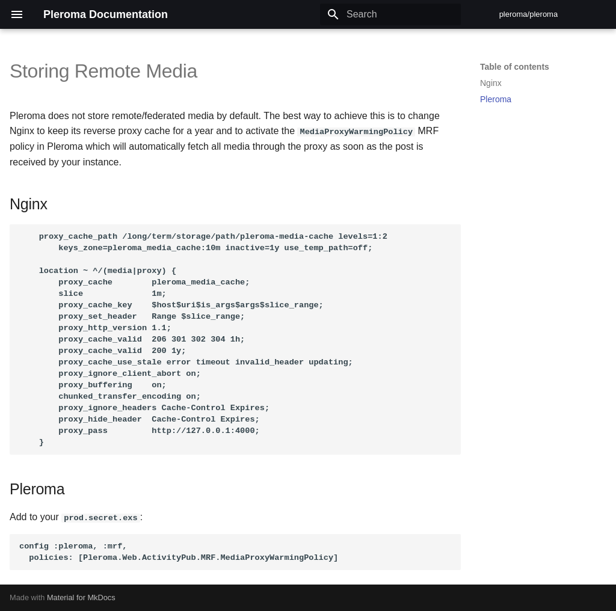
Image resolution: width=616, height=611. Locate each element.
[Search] (390, 14)
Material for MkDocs (81, 597)
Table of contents (514, 67)
